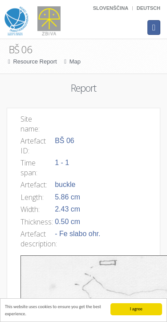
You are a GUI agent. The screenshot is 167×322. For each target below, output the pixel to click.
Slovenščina (110, 8)
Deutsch (148, 8)
